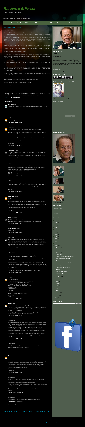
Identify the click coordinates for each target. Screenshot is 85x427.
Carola (9, 127)
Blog (12, 22)
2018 (56, 227)
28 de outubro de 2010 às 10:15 (15, 351)
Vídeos (52, 22)
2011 (56, 243)
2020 (56, 222)
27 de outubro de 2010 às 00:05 (15, 176)
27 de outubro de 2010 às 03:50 (15, 191)
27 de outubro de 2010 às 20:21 (15, 298)
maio (57, 285)
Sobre (78, 22)
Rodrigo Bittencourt (12, 228)
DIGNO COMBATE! (60, 273)
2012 (56, 241)
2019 (56, 225)
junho (57, 283)
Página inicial (27, 411)
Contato (71, 22)
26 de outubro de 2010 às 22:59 (15, 145)
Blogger (58, 422)
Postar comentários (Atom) (13, 415)
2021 (56, 220)
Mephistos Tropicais (60, 260)
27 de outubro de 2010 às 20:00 (15, 272)
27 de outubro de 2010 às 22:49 (15, 338)
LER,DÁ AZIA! (57, 214)
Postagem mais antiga (43, 411)
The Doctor (10, 104)
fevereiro (58, 292)
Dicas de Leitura (61, 22)
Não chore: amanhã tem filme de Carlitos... (65, 256)
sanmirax (10, 118)
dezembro (58, 247)
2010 (56, 245)
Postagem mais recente (11, 411)
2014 (56, 236)
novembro (58, 250)
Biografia (19, 22)
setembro (58, 276)
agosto (58, 279)
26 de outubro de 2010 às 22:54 (15, 113)
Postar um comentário (12, 404)
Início (6, 22)
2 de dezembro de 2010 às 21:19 (15, 392)
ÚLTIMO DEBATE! (59, 254)
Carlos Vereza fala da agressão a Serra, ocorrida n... (67, 263)
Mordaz (9, 237)
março (57, 290)
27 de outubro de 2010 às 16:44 (15, 248)
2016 (56, 232)
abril (57, 288)
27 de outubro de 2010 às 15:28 (15, 212)
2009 (56, 298)
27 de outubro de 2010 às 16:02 (15, 223)
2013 (56, 238)
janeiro (57, 295)
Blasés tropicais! (59, 265)
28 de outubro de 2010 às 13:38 (15, 372)
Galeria (37, 22)
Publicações (28, 22)
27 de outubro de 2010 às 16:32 (15, 232)
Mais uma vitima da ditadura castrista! (63, 211)
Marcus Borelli (11, 196)
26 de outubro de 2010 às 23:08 (15, 159)
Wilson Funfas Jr (11, 150)
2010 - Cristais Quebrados (61, 271)
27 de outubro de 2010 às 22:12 (15, 315)
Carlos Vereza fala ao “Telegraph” (63, 258)
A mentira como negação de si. (63, 267)
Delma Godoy (11, 217)
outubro (58, 252)
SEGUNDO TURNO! (60, 269)
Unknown (10, 303)
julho (57, 281)
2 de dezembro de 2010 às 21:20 (15, 401)
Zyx (8, 277)
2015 (56, 234)
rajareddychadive (45, 422)
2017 (56, 229)
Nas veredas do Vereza (19, 8)
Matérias (44, 22)
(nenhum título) (58, 208)
